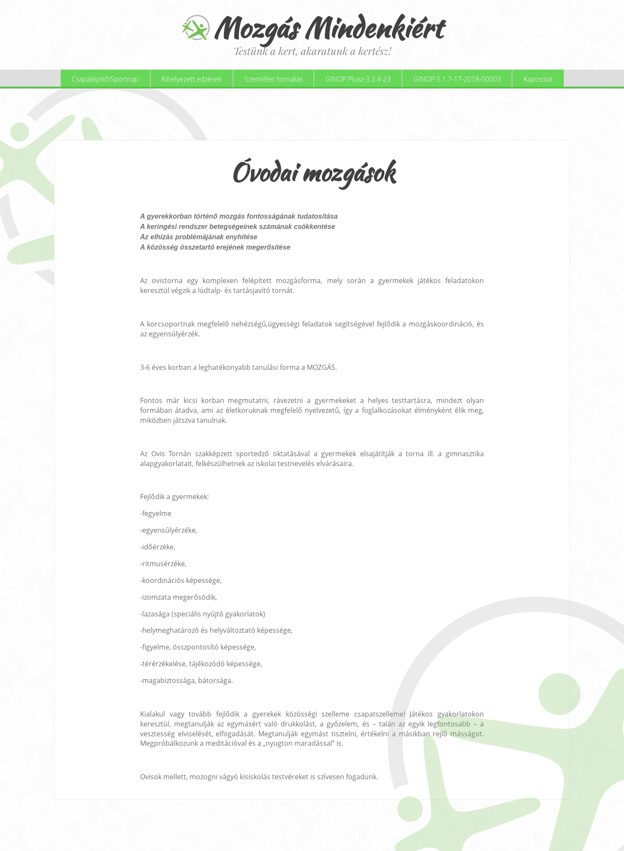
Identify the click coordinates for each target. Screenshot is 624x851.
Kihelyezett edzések (192, 79)
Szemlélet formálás (274, 79)
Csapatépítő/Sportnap (105, 79)
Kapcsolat (538, 79)
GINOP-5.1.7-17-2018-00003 (457, 79)
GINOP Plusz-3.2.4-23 (358, 79)
